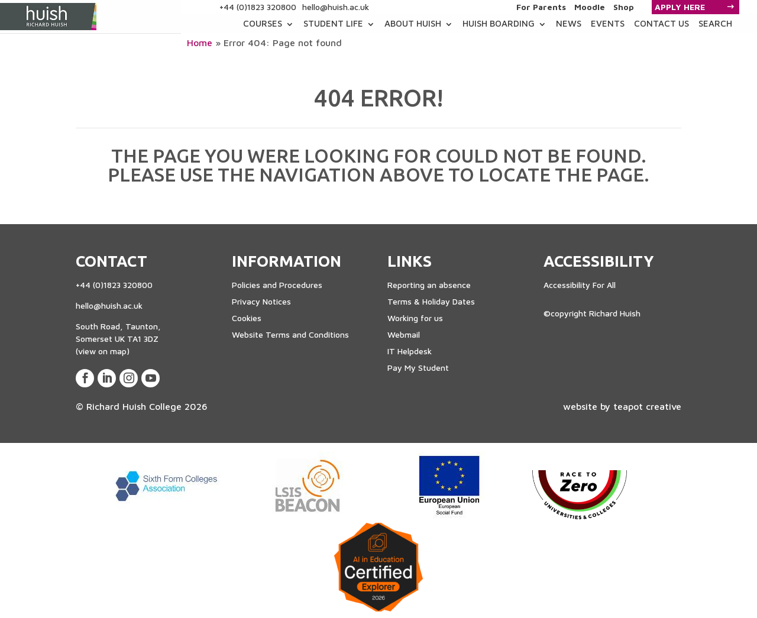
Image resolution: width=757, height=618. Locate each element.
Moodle (589, 7)
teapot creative (647, 406)
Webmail (403, 334)
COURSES (262, 23)
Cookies (246, 318)
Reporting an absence (429, 285)
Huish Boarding (498, 23)
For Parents (541, 7)
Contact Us (661, 23)
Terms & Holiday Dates (431, 301)
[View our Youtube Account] (150, 378)
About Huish (412, 23)
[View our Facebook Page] (85, 378)
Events (608, 23)
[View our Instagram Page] (128, 378)
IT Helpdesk (409, 351)
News (568, 23)
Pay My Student (418, 368)
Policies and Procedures (277, 285)
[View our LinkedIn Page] (107, 378)
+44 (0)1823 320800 (257, 7)
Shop (623, 7)
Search (715, 23)
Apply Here (680, 7)
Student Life (333, 23)
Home (199, 42)
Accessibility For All (580, 285)
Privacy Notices (261, 301)
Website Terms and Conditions (290, 334)
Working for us (415, 318)
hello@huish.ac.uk (335, 7)
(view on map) (103, 351)
